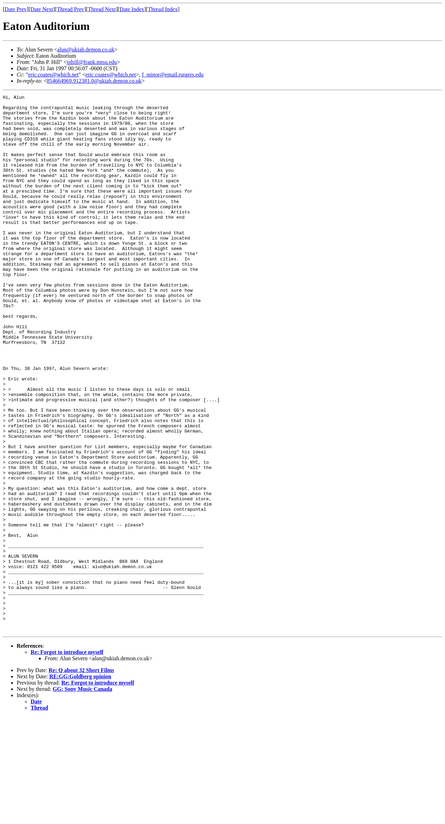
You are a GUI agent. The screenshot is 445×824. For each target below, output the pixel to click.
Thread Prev (70, 9)
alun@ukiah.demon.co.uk (85, 49)
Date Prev (16, 9)
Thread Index (163, 9)
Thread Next (102, 9)
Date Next (42, 9)
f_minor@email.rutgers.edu (172, 75)
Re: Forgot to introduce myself (67, 759)
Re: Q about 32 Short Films (81, 778)
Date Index (132, 9)
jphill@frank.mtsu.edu (92, 62)
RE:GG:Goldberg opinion (80, 784)
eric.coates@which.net (53, 75)
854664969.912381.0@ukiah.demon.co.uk (94, 81)
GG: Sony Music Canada (82, 796)
